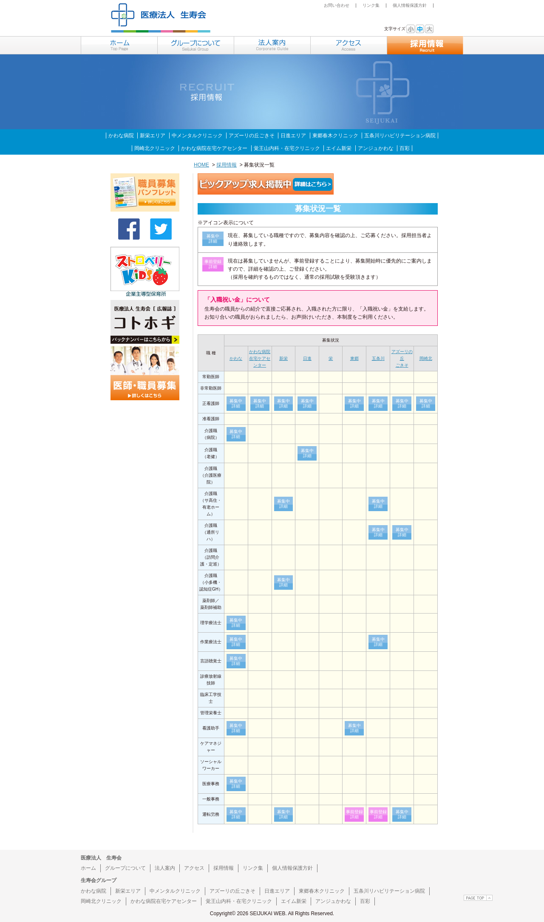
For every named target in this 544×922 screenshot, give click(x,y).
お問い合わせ (336, 5)
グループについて (125, 868)
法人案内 (165, 868)
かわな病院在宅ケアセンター (214, 148)
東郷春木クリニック (335, 136)
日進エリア (293, 136)
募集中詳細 (236, 403)
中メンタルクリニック (197, 136)
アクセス (194, 868)
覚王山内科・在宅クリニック (287, 148)
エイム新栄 (338, 148)
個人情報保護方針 (410, 5)
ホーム (88, 868)
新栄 (283, 358)
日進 (307, 358)
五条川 (378, 358)
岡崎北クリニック (154, 148)
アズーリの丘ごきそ (252, 136)
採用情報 (226, 165)
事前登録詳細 (354, 814)
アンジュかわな (376, 148)
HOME (201, 165)
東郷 (354, 358)
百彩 (405, 148)
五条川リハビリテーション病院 (400, 136)
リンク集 (371, 5)
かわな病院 (121, 136)
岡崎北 (425, 358)
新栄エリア (152, 136)
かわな (236, 358)
